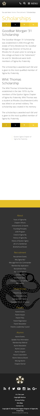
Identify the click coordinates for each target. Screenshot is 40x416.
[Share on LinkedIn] (33, 24)
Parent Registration (20, 321)
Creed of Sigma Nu (20, 235)
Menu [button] (34, 3)
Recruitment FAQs (20, 269)
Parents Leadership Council (20, 327)
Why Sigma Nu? (20, 260)
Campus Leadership (20, 296)
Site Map (20, 403)
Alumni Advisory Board (20, 358)
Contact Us (19, 406)
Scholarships (20, 275)
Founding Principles (20, 229)
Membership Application (20, 266)
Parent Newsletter (20, 324)
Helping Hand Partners (20, 299)
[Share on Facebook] (6, 24)
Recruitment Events (20, 257)
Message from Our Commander (20, 263)
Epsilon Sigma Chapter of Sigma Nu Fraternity (4, 4)
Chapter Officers (20, 223)
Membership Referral (20, 343)
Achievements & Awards (20, 226)
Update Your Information (20, 340)
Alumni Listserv (20, 349)
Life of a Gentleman (20, 244)
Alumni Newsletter (20, 346)
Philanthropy (20, 288)
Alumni (20, 332)
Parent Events (20, 312)
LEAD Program (20, 232)
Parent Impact (20, 315)
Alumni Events (20, 337)
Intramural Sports (20, 278)
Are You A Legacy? (20, 272)
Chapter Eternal (20, 364)
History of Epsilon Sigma (20, 241)
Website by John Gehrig (20, 413)
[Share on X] (15, 24)
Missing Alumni (20, 361)
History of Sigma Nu (20, 238)
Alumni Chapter (20, 352)
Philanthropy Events (20, 293)
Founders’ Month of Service (20, 302)
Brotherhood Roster (20, 247)
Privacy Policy (19, 400)
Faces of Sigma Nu (20, 220)
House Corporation (20, 355)
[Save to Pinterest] (24, 24)
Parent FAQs (20, 318)
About (20, 215)
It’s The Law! (20, 394)
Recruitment (20, 252)
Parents (20, 307)
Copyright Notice (20, 397)
